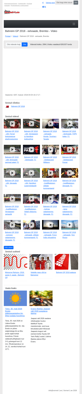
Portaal (8, 36)
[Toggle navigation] (74, 24)
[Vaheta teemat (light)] (50, 3)
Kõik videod (8, 247)
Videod (15, 36)
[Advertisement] (41, 372)
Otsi (76, 2)
